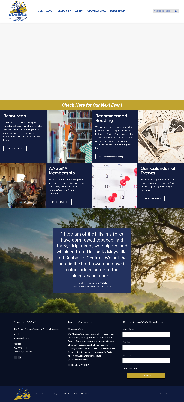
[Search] (166, 11)
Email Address (128, 329)
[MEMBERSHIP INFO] (78, 359)
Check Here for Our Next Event (92, 105)
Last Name (127, 355)
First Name (127, 342)
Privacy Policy (165, 394)
